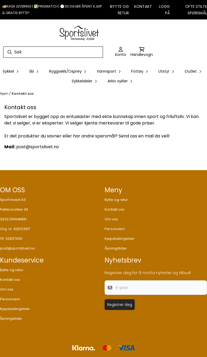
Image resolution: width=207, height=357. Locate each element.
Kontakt (143, 6)
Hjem (4, 93)
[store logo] (79, 32)
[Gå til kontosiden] (120, 52)
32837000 (13, 238)
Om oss (111, 219)
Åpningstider (116, 248)
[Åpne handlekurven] (141, 52)
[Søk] (53, 52)
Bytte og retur (116, 199)
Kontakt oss (23, 93)
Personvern (115, 229)
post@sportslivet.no (17, 248)
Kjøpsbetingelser (119, 238)
